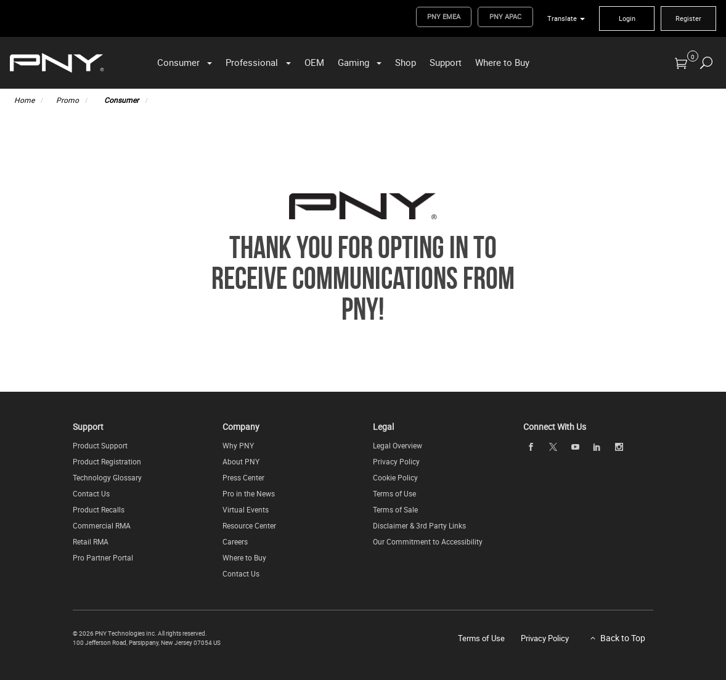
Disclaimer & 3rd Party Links (419, 525)
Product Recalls (98, 509)
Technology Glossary (107, 477)
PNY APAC (505, 16)
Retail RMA (90, 541)
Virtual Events (245, 509)
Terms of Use (394, 493)
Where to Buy (502, 61)
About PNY (240, 461)
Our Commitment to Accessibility (428, 541)
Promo (67, 99)
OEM (314, 61)
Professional (252, 61)
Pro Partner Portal (103, 557)
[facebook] (531, 446)
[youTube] (575, 446)
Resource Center (249, 525)
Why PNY (238, 445)
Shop (405, 61)
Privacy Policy (396, 461)
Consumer (178, 61)
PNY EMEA (443, 16)
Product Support (100, 445)
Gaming (353, 61)
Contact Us (91, 493)
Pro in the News (248, 493)
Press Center (243, 477)
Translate (562, 18)
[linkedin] (597, 446)
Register (688, 18)
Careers (235, 541)
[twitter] (553, 446)
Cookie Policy (395, 477)
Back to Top (622, 637)
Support (446, 61)
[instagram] (619, 446)
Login (627, 18)
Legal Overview (397, 445)
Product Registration (107, 461)
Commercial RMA (102, 525)
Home (24, 99)
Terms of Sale (395, 509)
